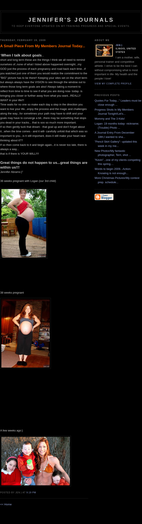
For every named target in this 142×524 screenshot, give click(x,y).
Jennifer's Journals (71, 20)
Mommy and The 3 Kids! (110, 118)
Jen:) (119, 45)
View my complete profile (113, 83)
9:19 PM (31, 492)
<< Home (6, 504)
